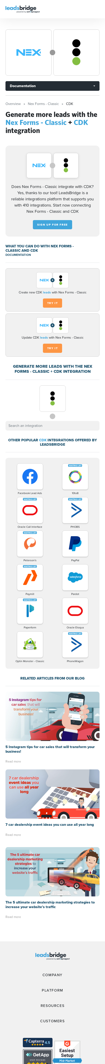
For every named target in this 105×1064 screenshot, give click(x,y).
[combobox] (52, 426)
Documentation (23, 85)
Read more (13, 761)
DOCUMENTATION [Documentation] (18, 255)
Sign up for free (52, 225)
